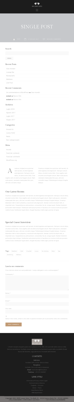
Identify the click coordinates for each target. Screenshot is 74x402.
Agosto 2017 (10, 113)
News (8, 136)
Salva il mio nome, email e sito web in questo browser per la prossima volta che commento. (36, 318)
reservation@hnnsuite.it (39, 369)
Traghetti (33, 385)
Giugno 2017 (10, 120)
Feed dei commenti (13, 157)
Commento (9, 274)
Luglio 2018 (10, 109)
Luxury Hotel (10, 133)
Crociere (40, 385)
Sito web (8, 308)
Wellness (9, 79)
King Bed (28, 251)
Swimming (10, 254)
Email (7, 301)
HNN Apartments (37, 392)
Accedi (8, 149)
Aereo (34, 388)
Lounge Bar (10, 72)
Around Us (9, 129)
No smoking (45, 251)
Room (53, 251)
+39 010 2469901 (40, 372)
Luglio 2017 (10, 116)
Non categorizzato (12, 140)
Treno (40, 388)
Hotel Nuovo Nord (37, 390)
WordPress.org (11, 160)
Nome (8, 293)
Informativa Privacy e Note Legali (37, 380)
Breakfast (14, 251)
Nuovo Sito (17, 96)
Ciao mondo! (10, 69)
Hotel (21, 251)
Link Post (9, 83)
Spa (59, 251)
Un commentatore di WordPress (17, 92)
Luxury (36, 251)
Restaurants (10, 76)
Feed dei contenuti (12, 153)
